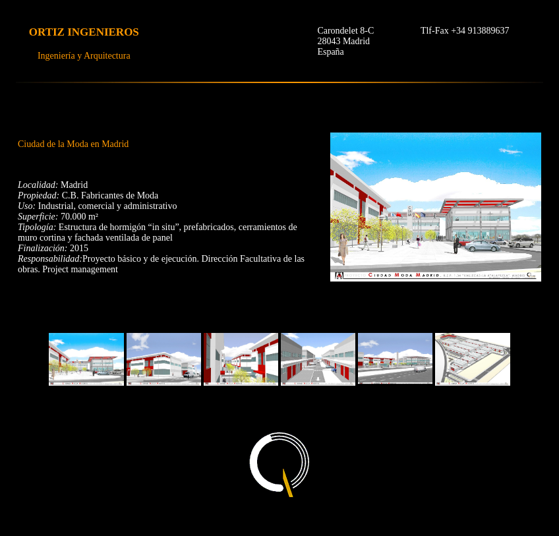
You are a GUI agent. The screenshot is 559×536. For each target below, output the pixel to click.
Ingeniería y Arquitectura (84, 56)
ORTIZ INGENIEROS (84, 32)
